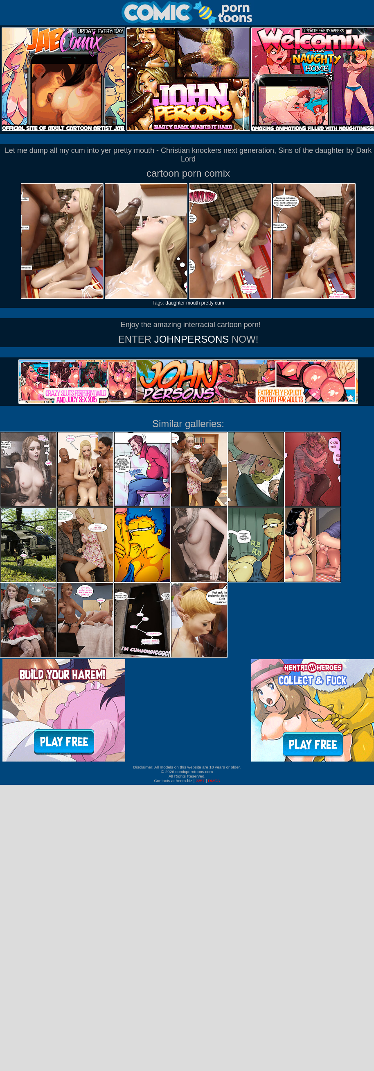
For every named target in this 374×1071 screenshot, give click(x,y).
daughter (175, 303)
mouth (193, 303)
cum (219, 303)
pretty (207, 303)
